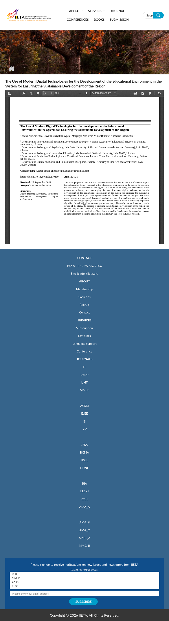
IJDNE (84, 468)
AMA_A (84, 507)
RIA (84, 483)
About (74, 11)
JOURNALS (84, 359)
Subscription (84, 328)
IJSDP (84, 374)
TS (84, 367)
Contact (84, 312)
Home (11, 68)
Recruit (84, 304)
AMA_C (84, 530)
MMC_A (84, 538)
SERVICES (84, 320)
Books (99, 19)
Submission (119, 19)
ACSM (84, 406)
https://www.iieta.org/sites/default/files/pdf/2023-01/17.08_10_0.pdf (84, 167)
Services (95, 11)
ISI (84, 421)
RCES (84, 499)
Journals (118, 11)
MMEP (84, 390)
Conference (84, 351)
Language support (84, 343)
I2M (84, 429)
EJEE (84, 413)
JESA (84, 445)
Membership (84, 289)
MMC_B (84, 545)
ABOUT (84, 281)
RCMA (84, 452)
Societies (85, 297)
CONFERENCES (78, 19)
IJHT (84, 382)
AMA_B (84, 522)
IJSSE (84, 460)
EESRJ (84, 491)
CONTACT (84, 258)
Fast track (84, 335)
